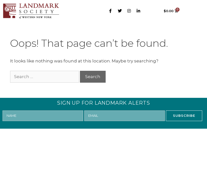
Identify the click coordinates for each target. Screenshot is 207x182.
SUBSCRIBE (184, 115)
